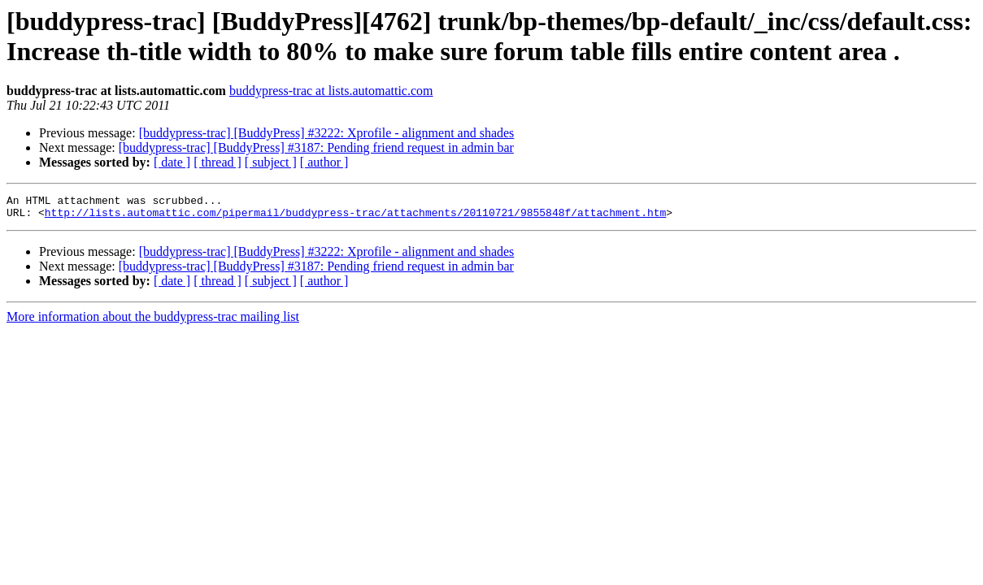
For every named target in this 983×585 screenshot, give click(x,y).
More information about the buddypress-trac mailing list (153, 321)
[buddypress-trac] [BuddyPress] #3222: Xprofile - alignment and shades (327, 133)
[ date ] (172, 162)
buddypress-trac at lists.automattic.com (331, 91)
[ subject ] (271, 162)
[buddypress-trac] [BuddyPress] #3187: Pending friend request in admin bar (316, 147)
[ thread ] (217, 162)
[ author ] (324, 162)
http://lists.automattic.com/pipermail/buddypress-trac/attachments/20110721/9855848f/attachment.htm (355, 217)
